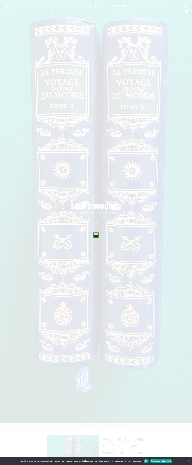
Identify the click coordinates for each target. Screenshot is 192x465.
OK (146, 461)
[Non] (189, 461)
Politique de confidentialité (161, 461)
